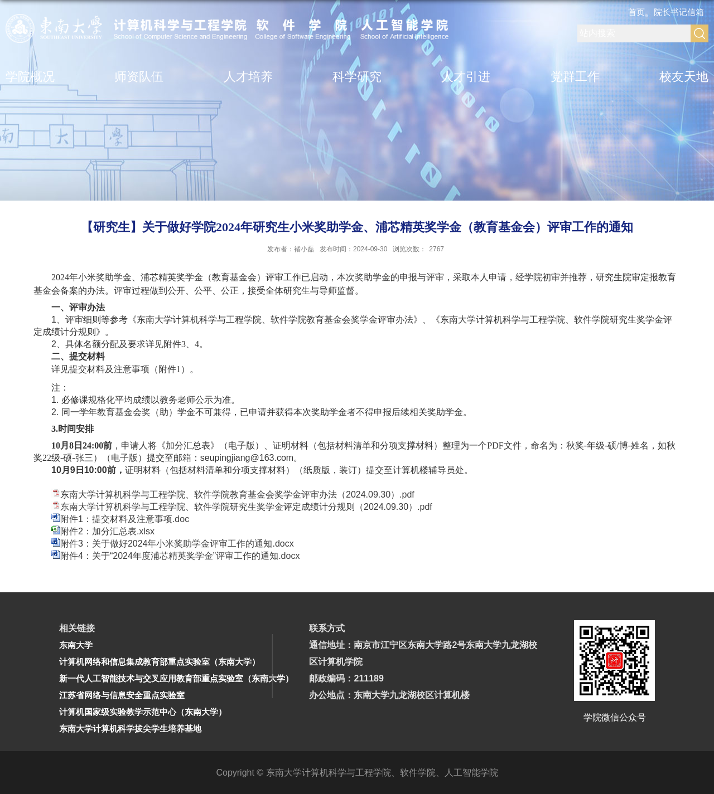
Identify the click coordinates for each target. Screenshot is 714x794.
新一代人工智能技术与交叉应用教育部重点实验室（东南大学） (176, 678)
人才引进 (465, 77)
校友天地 (683, 77)
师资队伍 (138, 77)
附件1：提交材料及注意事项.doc (124, 519)
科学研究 (357, 77)
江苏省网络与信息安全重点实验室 (122, 695)
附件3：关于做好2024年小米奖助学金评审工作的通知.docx (177, 543)
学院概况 (30, 77)
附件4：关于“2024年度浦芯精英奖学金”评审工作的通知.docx (180, 556)
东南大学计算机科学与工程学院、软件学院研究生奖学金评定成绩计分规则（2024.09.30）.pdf (246, 507)
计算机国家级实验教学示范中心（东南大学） (142, 712)
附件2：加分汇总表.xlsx (107, 531)
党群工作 (575, 77)
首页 (636, 12)
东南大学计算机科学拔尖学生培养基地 (130, 728)
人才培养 (248, 77)
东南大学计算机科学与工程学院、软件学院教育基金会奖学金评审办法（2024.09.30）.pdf (237, 494)
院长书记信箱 (679, 12)
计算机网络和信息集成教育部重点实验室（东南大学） (159, 661)
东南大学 (76, 645)
